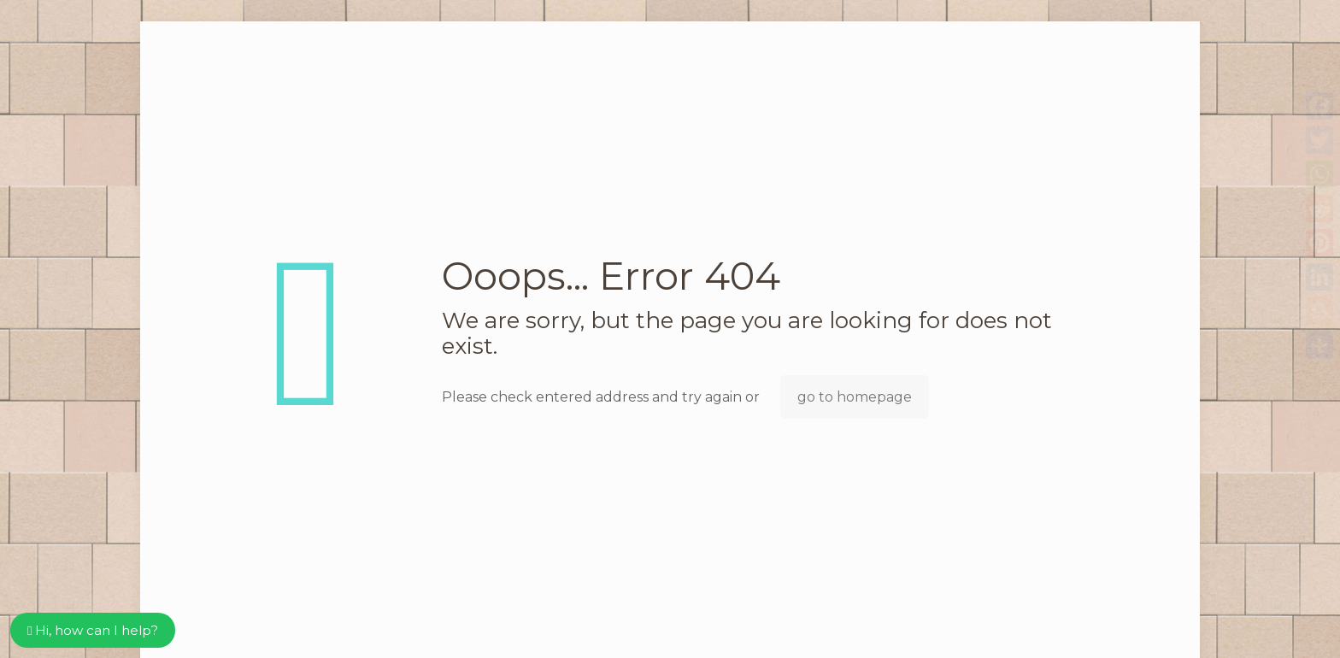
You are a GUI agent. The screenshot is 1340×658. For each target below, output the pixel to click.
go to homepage (854, 397)
